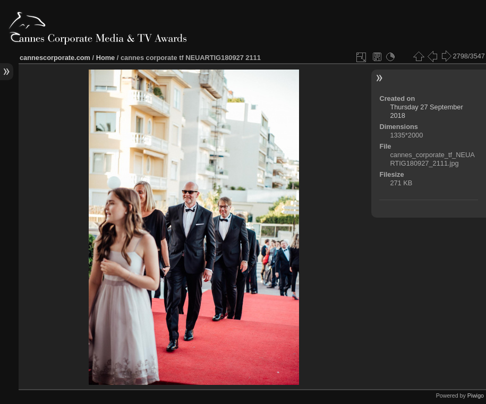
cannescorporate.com (55, 58)
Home (105, 58)
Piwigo (475, 395)
